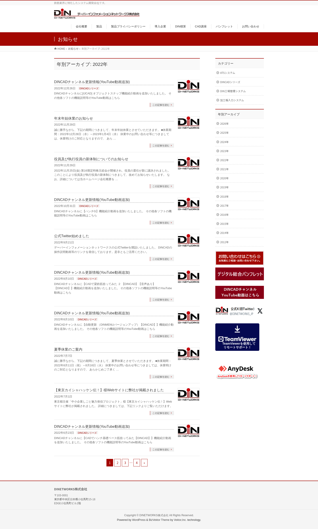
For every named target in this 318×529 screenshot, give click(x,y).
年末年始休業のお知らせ (73, 118)
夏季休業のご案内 (68, 349)
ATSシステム (227, 72)
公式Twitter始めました (71, 236)
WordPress (139, 519)
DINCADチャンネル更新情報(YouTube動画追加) (92, 82)
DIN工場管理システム (233, 91)
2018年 (224, 196)
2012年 (224, 242)
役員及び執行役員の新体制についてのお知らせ (91, 159)
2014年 (224, 233)
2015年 (224, 223)
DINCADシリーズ (88, 88)
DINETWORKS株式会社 (153, 515)
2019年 (224, 187)
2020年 (224, 178)
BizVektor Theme (159, 519)
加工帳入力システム (232, 100)
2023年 (224, 151)
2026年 (224, 123)
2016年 (224, 214)
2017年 (224, 205)
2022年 (224, 160)
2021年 (224, 169)
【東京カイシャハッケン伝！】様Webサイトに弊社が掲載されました (109, 390)
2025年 (224, 132)
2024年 (224, 142)
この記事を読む (160, 105)
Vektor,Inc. (180, 519)
